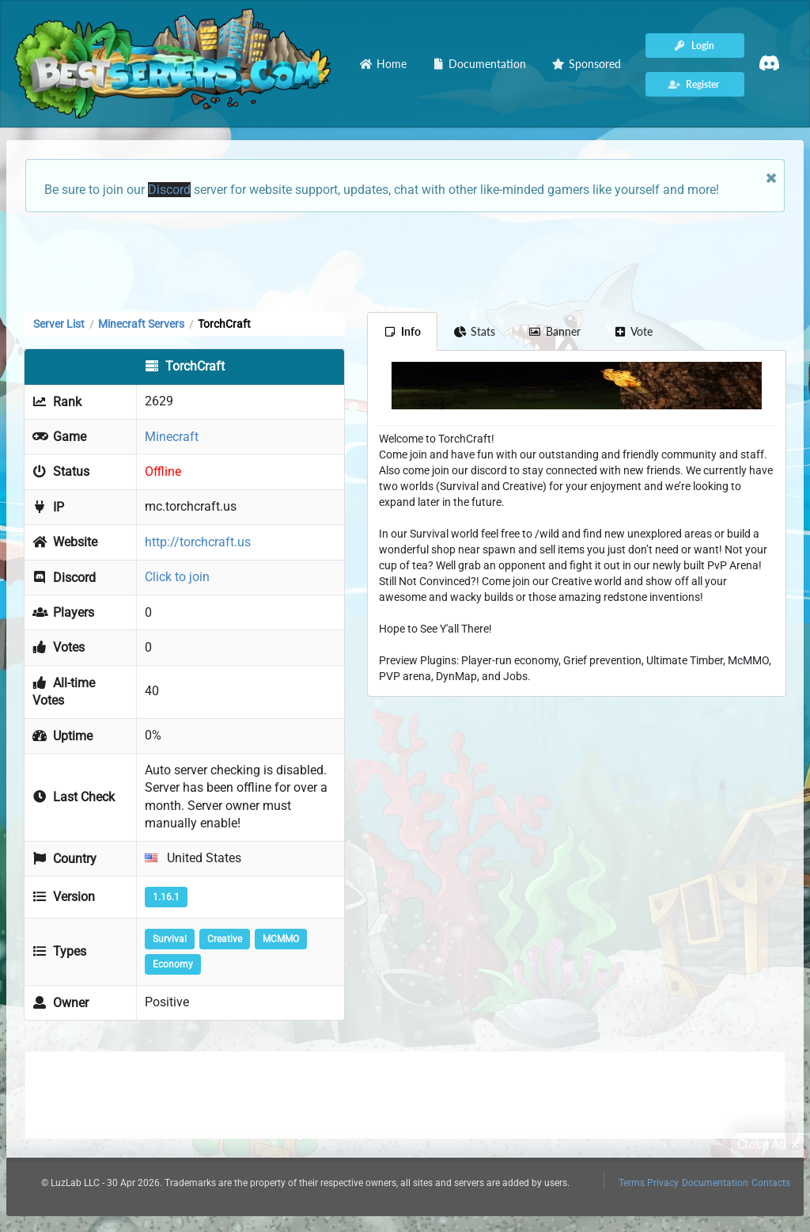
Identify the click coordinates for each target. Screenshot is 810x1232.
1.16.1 (166, 897)
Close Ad (770, 1145)
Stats (475, 331)
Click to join (177, 576)
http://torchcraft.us (198, 541)
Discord (169, 189)
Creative (224, 939)
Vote (633, 331)
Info (402, 331)
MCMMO (281, 939)
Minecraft (172, 436)
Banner (554, 331)
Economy (173, 964)
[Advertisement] (405, 260)
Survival (170, 939)
